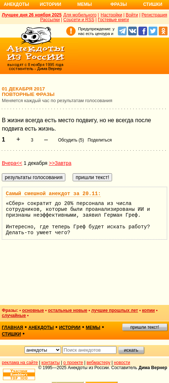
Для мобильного (80, 15)
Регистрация (154, 15)
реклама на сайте (20, 362)
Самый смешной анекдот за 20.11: (53, 194)
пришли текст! (144, 327)
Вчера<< (12, 163)
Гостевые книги (113, 19)
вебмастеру (98, 362)
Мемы (84, 4)
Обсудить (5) (71, 140)
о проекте (73, 362)
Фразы (118, 4)
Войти (132, 15)
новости (122, 362)
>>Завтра (60, 163)
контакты (51, 362)
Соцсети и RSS (79, 19)
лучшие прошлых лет (114, 310)
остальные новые (67, 310)
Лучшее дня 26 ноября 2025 (32, 15)
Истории (50, 4)
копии (148, 310)
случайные (14, 315)
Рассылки (50, 19)
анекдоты (41, 327)
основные (33, 310)
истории (70, 327)
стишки (11, 334)
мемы (93, 327)
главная (12, 327)
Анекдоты (16, 4)
